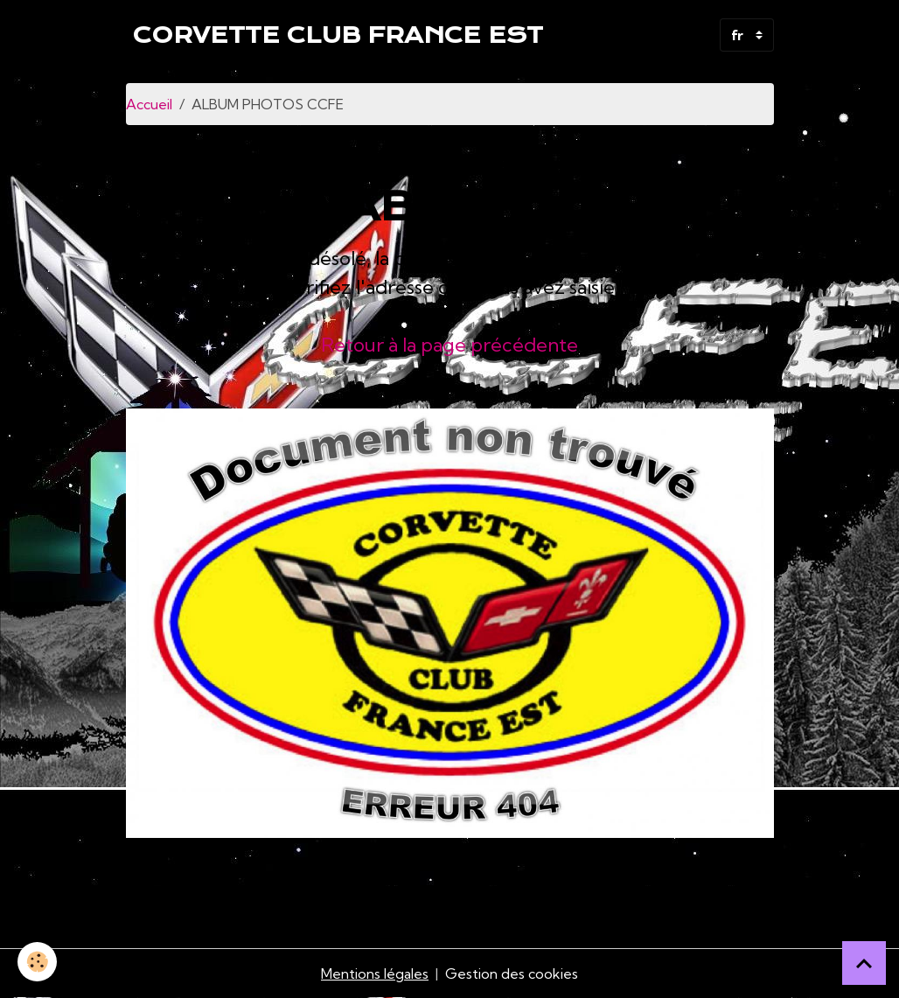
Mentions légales (375, 973)
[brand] (338, 35)
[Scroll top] (864, 963)
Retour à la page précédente (449, 344)
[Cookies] (37, 961)
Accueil (149, 104)
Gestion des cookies (511, 973)
